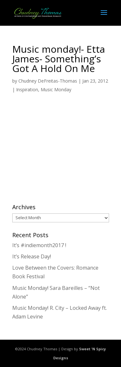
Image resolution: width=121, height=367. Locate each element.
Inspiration (27, 89)
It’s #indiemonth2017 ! (39, 245)
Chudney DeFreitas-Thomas (47, 81)
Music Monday (56, 89)
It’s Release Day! (31, 256)
